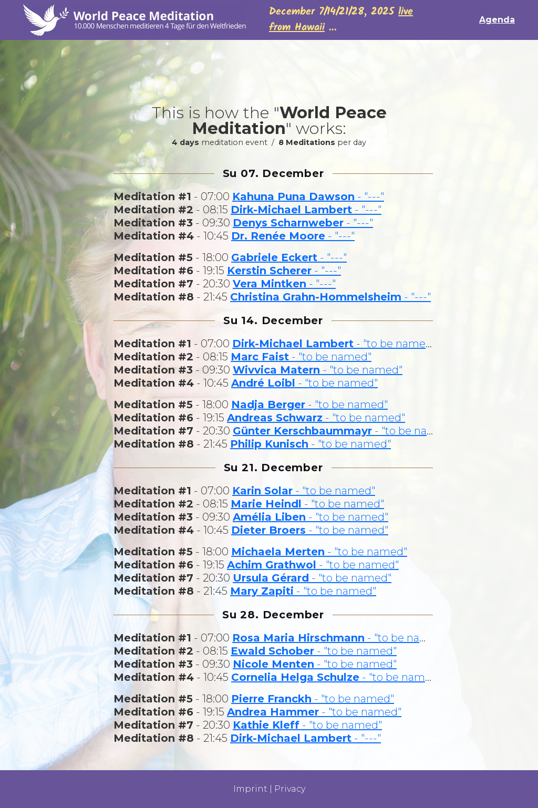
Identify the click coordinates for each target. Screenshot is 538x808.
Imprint (250, 789)
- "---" (308, 196)
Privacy (289, 789)
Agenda (497, 20)
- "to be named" (334, 343)
